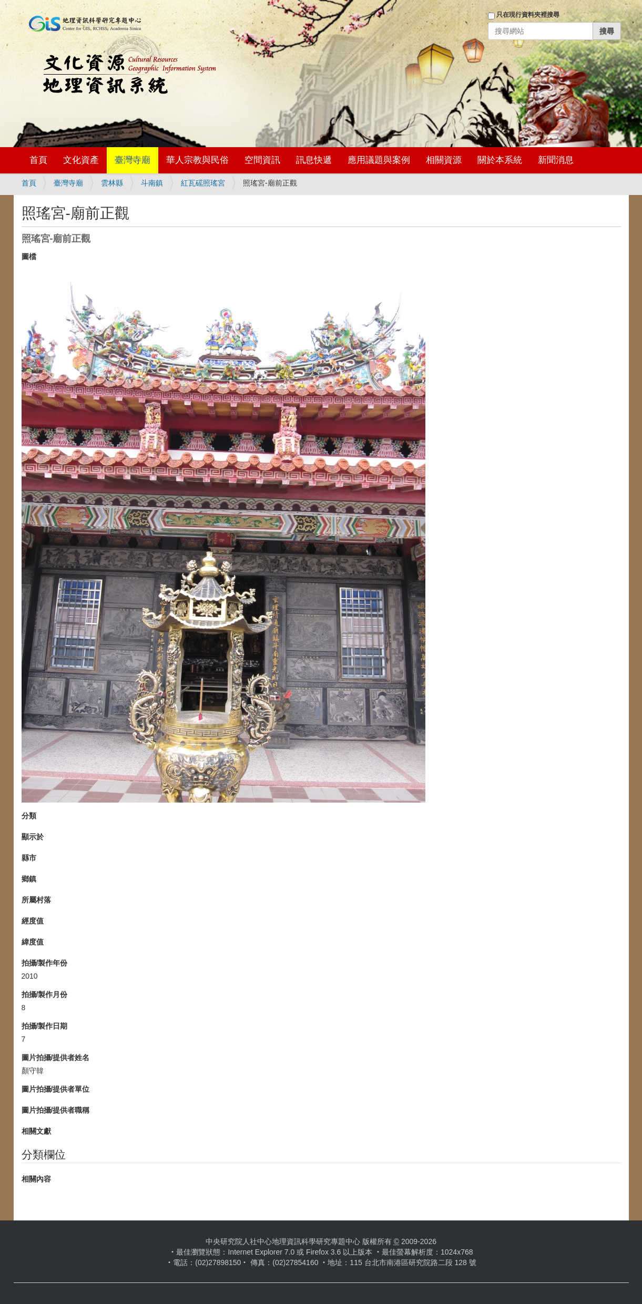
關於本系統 (499, 160)
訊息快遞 (314, 160)
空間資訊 (262, 160)
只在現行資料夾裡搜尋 (527, 14)
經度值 (33, 921)
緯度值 (33, 942)
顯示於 (33, 837)
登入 (473, 46)
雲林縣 (112, 183)
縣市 (29, 858)
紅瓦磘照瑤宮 (203, 183)
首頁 (38, 160)
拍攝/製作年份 (45, 963)
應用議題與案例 (379, 160)
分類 (29, 816)
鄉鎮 (29, 879)
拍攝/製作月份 (45, 994)
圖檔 (29, 256)
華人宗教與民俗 (197, 160)
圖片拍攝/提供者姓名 (56, 1057)
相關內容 (36, 1179)
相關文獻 (36, 1131)
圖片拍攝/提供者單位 (56, 1089)
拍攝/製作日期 (45, 1026)
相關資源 (444, 160)
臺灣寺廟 (132, 160)
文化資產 (81, 160)
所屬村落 (36, 900)
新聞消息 (556, 160)
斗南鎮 (152, 183)
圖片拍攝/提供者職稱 (56, 1110)
